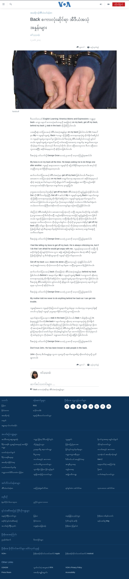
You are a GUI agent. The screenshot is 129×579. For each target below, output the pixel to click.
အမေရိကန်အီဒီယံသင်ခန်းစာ (41, 13)
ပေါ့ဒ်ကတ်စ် (37, 410)
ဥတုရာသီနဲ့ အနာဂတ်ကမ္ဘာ (43, 449)
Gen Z (100, 459)
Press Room (6, 572)
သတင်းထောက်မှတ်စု (9, 467)
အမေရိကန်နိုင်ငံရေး (8, 462)
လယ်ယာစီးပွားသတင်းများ (42, 464)
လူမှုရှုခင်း (69, 439)
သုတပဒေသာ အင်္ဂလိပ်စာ (106, 488)
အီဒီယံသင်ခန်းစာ (7, 488)
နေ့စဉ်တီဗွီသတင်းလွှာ (9, 516)
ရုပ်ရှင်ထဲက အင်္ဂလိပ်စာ (74, 488)
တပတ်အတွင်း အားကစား (42, 459)
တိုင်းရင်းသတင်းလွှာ (104, 444)
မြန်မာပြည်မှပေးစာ (72, 444)
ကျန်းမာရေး (70, 469)
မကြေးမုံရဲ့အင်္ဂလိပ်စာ (41, 488)
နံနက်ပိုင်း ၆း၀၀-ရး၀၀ (9, 502)
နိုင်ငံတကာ (5, 410)
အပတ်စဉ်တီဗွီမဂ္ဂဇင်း (9, 526)
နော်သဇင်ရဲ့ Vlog (103, 521)
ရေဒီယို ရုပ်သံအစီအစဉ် (10, 521)
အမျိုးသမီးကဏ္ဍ (71, 474)
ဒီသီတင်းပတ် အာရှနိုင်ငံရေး (75, 459)
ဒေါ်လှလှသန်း (35, 35)
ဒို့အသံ (100, 469)
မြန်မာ (4, 405)
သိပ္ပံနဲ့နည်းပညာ (39, 444)
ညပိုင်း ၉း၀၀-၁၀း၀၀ (41, 502)
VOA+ (4, 554)
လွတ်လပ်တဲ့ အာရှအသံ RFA (43, 567)
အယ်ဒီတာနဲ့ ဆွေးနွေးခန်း (10, 439)
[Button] (80, 47)
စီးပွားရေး (37, 454)
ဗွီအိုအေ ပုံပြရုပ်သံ (72, 526)
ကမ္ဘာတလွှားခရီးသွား (73, 454)
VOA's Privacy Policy (74, 567)
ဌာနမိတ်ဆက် (6, 540)
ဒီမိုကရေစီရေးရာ (7, 457)
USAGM (5, 567)
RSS (35, 405)
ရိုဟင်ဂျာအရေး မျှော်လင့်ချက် (108, 439)
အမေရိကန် (5, 415)
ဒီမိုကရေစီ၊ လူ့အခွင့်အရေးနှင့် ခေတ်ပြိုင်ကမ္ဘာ (15, 445)
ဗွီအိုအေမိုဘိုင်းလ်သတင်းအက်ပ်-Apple (47, 554)
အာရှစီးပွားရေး (71, 464)
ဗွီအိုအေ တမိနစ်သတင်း (105, 516)
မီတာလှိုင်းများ (38, 540)
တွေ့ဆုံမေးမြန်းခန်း (40, 526)
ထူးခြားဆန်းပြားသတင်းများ (43, 474)
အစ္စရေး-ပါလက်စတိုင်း (9, 425)
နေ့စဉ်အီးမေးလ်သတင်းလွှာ (42, 415)
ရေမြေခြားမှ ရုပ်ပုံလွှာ (73, 516)
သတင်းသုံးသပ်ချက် (8, 452)
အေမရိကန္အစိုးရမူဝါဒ (41, 572)
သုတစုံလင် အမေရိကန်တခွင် (107, 454)
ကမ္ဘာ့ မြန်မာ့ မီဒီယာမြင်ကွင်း (43, 439)
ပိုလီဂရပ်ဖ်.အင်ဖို (71, 521)
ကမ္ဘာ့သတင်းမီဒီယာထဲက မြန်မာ (12, 472)
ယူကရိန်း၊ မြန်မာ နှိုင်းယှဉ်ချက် (44, 469)
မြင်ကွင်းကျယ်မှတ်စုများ (74, 449)
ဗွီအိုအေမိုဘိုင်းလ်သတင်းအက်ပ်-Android (79, 554)
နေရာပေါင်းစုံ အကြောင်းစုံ (106, 464)
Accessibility (70, 572)
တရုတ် (4, 420)
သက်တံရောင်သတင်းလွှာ (106, 474)
